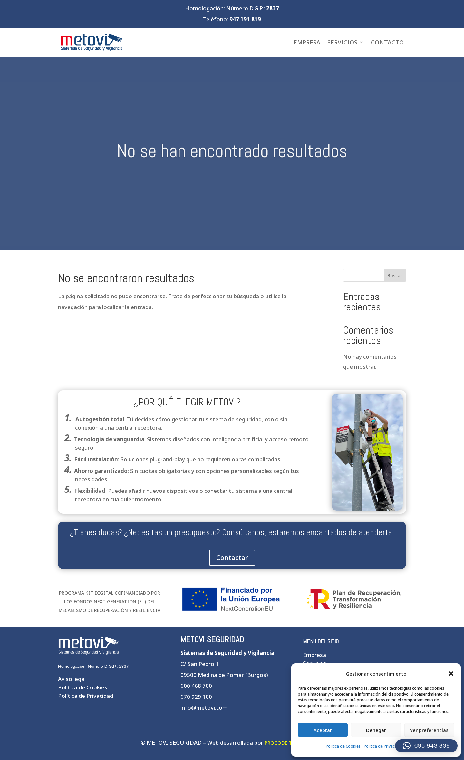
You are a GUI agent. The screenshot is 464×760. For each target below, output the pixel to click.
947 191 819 (245, 19)
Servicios (342, 42)
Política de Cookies (343, 746)
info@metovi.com (203, 707)
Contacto (387, 42)
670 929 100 (196, 696)
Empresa (307, 42)
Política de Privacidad (383, 746)
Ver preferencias (429, 730)
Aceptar (323, 730)
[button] (451, 673)
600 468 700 (196, 685)
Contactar (232, 557)
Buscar (394, 275)
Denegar (376, 730)
